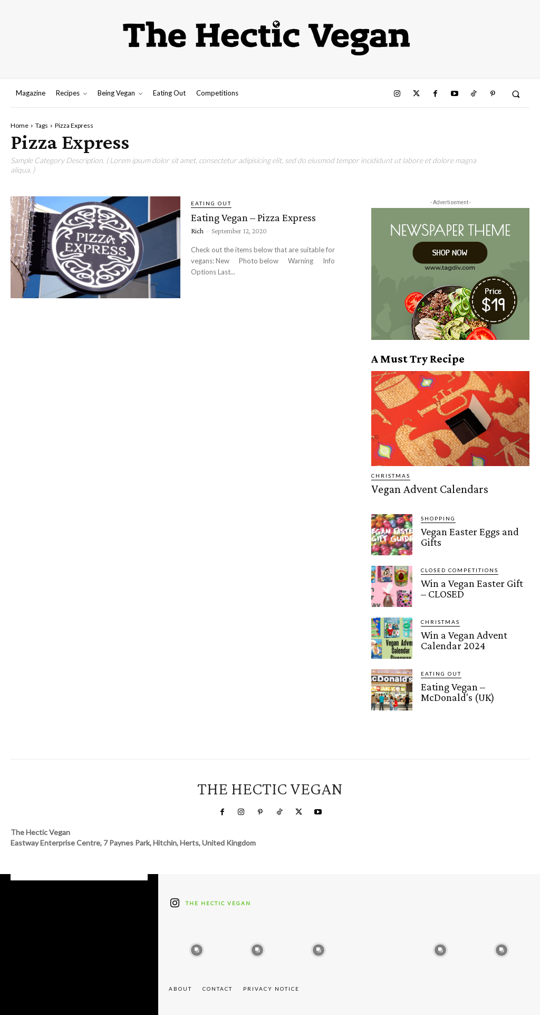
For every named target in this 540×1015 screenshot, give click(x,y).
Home (19, 125)
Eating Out (211, 203)
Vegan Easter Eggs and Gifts (472, 528)
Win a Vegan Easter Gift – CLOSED (467, 584)
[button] (516, 93)
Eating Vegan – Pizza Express (263, 217)
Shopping (438, 516)
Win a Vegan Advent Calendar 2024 (458, 636)
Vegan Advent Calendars (416, 488)
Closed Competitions (459, 567)
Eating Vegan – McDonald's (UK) (471, 687)
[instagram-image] (197, 945)
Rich (197, 230)
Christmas (390, 475)
